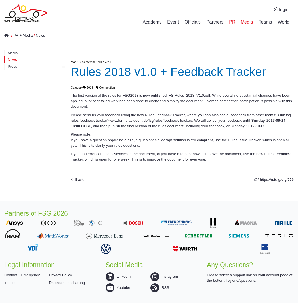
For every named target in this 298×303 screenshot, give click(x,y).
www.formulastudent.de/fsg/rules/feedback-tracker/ (150, 120)
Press (36, 66)
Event (173, 22)
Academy (152, 22)
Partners (214, 22)
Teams (265, 22)
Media (13, 53)
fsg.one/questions (240, 280)
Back (79, 179)
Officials (192, 22)
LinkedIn (118, 276)
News (40, 35)
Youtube (118, 287)
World (284, 22)
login (284, 9)
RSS (159, 287)
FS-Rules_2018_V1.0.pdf (189, 95)
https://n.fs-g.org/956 (277, 179)
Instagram (164, 276)
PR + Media (241, 22)
